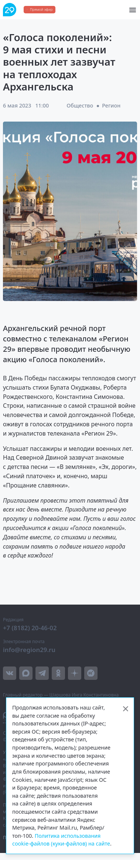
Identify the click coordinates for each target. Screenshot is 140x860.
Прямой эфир (41, 9)
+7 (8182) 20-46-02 (30, 628)
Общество (79, 105)
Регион (111, 105)
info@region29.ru (29, 649)
